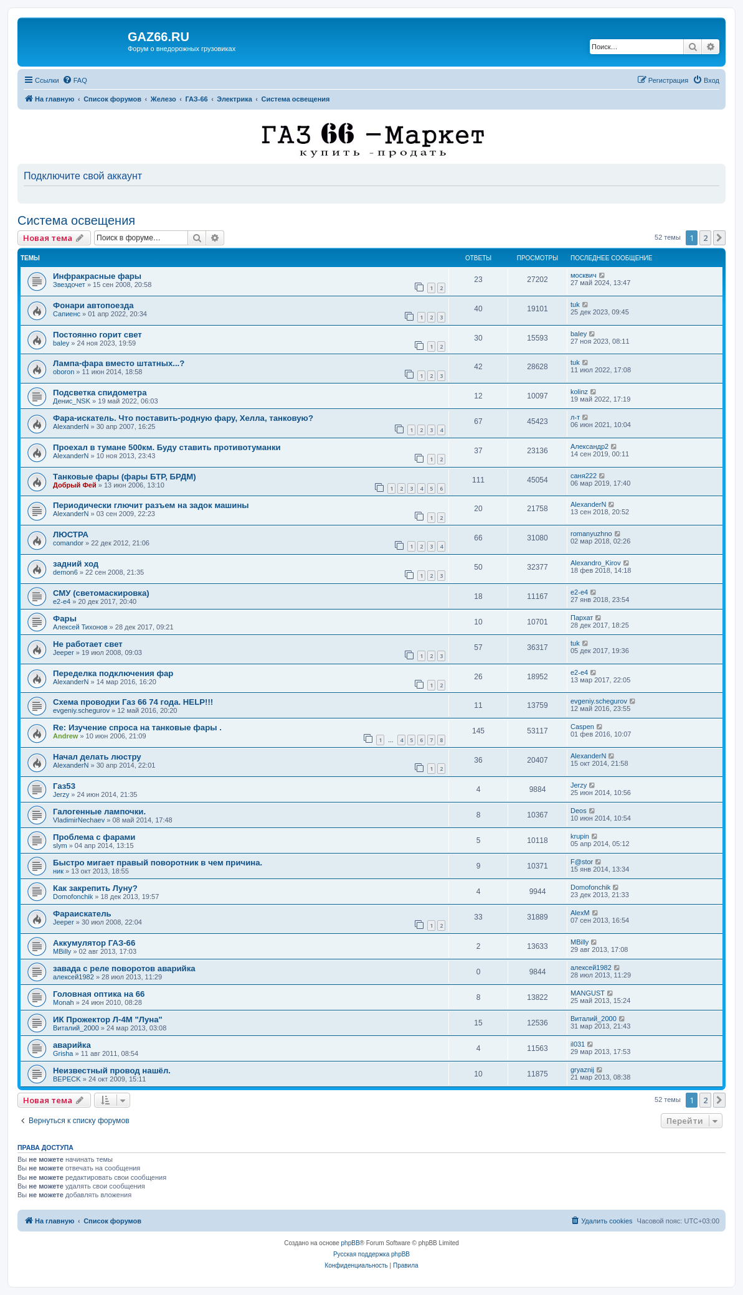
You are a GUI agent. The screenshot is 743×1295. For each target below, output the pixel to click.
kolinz (579, 391)
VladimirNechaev (79, 820)
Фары (65, 618)
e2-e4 (61, 601)
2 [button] (705, 237)
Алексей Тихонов (80, 627)
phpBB (350, 1243)
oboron (63, 371)
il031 (577, 1044)
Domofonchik (73, 896)
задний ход (75, 563)
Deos (578, 810)
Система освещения (76, 220)
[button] (719, 237)
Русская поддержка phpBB (371, 1254)
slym (60, 845)
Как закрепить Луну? (95, 888)
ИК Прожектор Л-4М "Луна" (108, 1019)
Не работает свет (88, 644)
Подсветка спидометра (99, 392)
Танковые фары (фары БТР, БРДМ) (124, 476)
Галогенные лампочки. (99, 811)
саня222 (583, 475)
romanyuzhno (591, 533)
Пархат (581, 617)
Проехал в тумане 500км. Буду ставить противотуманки (167, 447)
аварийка (72, 1045)
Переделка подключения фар (113, 673)
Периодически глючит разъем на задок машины (151, 505)
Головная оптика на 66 (98, 994)
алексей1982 (73, 977)
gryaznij (582, 1069)
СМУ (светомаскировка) (101, 593)
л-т (575, 417)
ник (58, 871)
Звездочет (69, 284)
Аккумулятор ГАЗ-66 (94, 943)
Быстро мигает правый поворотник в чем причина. (157, 862)
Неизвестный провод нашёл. (112, 1070)
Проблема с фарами (94, 837)
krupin (579, 836)
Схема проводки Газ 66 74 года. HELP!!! (133, 702)
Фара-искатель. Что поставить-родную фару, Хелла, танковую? (183, 418)
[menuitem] (74, 80)
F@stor (581, 861)
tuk (575, 304)
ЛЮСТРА (70, 534)
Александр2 (589, 446)
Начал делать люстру (97, 756)
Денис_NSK (71, 401)
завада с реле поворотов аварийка (124, 968)
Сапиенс (66, 314)
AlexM (580, 912)
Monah (63, 1002)
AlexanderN (70, 426)
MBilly (62, 951)
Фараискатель (82, 913)
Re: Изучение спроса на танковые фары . (137, 727)
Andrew (65, 736)
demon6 (65, 572)
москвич (583, 275)
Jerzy (61, 794)
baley (61, 343)
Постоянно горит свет (97, 334)
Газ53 (64, 786)
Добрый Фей (75, 485)
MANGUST (587, 993)
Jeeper (63, 652)
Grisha (63, 1053)
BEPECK (67, 1079)
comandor (68, 543)
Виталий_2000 (76, 1028)
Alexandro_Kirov (595, 563)
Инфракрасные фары (97, 276)
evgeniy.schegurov (81, 710)
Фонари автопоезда (93, 305)
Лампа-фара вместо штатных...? (118, 363)
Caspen (582, 726)
